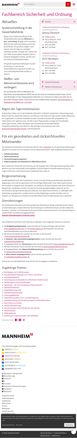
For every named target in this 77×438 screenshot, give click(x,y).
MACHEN (13, 369)
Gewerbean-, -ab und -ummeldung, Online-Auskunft (23, 285)
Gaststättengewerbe (11, 277)
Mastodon (7, 391)
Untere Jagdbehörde (11, 295)
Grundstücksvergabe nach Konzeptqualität (19, 346)
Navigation (74, 4)
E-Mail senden (50, 37)
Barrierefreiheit (46, 433)
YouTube (7, 384)
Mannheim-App (9, 376)
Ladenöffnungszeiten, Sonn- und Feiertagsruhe (21, 298)
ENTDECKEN (15, 366)
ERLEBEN (12, 362)
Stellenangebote (8, 398)
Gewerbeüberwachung (12, 290)
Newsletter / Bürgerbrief (13, 373)
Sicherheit (47, 147)
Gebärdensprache (8, 414)
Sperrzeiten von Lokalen (13, 303)
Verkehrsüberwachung (12, 305)
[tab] (58, 21)
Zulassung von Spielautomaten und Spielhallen (21, 316)
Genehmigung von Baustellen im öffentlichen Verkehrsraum (26, 280)
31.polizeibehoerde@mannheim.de (17, 257)
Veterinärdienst (10, 311)
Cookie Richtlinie (60, 433)
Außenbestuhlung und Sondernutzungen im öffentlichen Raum (27, 300)
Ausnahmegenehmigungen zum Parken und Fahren (23, 275)
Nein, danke (19, 425)
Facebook (7, 379)
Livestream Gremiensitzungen (15, 386)
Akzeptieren (69, 425)
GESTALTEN (12, 356)
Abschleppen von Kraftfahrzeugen (16, 272)
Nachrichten (6, 403)
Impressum (56, 436)
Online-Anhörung (36, 229)
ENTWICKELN (16, 353)
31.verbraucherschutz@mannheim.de (18, 252)
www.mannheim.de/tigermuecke (14, 129)
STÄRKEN (13, 359)
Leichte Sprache (7, 411)
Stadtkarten (6, 401)
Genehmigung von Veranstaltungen (17, 282)
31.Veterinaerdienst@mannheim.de (54, 247)
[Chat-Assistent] (73, 431)
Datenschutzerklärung (8, 425)
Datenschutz (45, 436)
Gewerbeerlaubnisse (11, 287)
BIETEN (11, 350)
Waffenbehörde (10, 313)
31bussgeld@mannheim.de (14, 229)
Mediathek (6, 408)
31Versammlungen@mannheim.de (16, 236)
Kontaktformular (8, 396)
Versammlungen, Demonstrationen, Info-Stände (21, 308)
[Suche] (68, 4)
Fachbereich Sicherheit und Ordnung (55, 27)
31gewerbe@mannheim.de (14, 242)
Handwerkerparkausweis (13, 293)
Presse (4, 406)
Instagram (7, 389)
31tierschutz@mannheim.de (63, 244)
